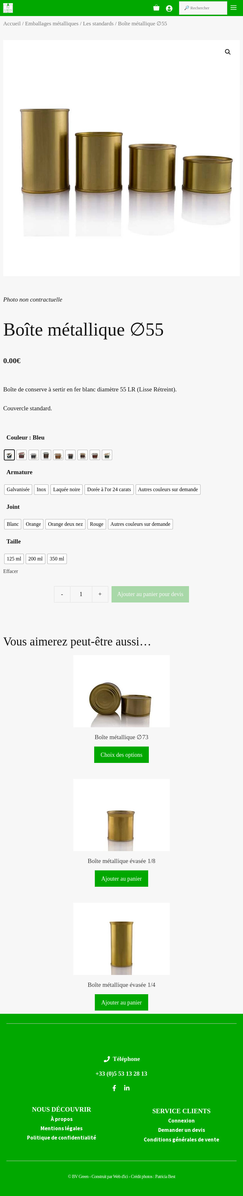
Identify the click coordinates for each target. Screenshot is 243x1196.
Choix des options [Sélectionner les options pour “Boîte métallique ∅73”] (121, 755)
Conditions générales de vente (181, 1139)
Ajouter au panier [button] (121, 879)
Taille (13, 541)
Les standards (98, 23)
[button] (228, 52)
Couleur (17, 437)
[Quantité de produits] (81, 594)
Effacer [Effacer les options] (10, 571)
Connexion (181, 1120)
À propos (62, 1119)
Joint (13, 506)
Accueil (12, 23)
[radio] (9, 455)
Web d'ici (121, 1176)
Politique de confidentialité (61, 1137)
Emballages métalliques (51, 23)
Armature (19, 472)
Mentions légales (61, 1128)
